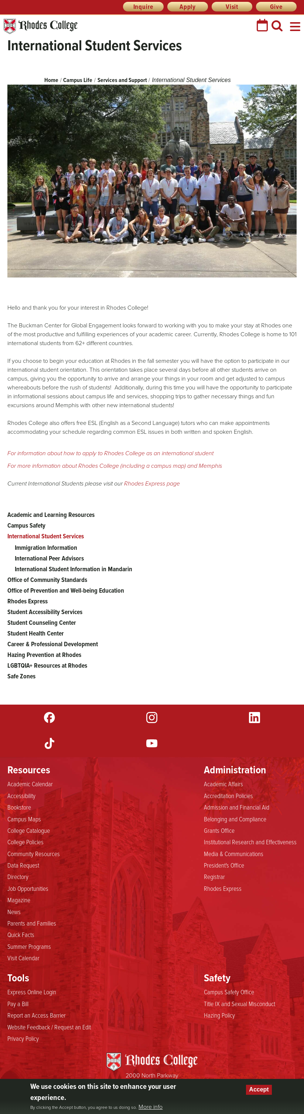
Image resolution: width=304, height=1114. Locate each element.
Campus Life (77, 80)
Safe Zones (21, 676)
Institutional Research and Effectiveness (250, 842)
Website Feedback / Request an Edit (49, 1027)
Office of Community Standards (47, 580)
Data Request (23, 865)
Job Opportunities (27, 888)
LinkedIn (254, 717)
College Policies (25, 842)
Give (276, 6)
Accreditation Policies (228, 796)
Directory (17, 877)
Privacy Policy (23, 1038)
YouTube (151, 743)
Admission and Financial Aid (236, 807)
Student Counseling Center (41, 622)
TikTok (49, 743)
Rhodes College (41, 26)
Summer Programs (29, 946)
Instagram (151, 717)
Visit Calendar (23, 958)
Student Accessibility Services (44, 612)
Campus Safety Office (229, 992)
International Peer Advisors (49, 558)
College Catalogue (28, 830)
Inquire (143, 6)
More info (151, 1107)
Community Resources (33, 854)
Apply (188, 6)
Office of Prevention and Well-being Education (65, 590)
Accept (259, 1089)
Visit (232, 6)
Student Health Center (35, 633)
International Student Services (45, 536)
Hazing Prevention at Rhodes (44, 655)
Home (51, 80)
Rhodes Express (27, 601)
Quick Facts (20, 935)
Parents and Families (31, 923)
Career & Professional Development (52, 644)
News (14, 912)
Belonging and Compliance (235, 819)
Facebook (49, 717)
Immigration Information (46, 547)
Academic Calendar (30, 784)
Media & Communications (233, 854)
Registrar (214, 877)
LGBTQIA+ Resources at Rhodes (47, 665)
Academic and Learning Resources (51, 514)
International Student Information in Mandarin (73, 569)
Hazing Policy (219, 1015)
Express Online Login (31, 992)
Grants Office (219, 830)
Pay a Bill (17, 1004)
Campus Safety (26, 525)
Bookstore (19, 807)
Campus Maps (24, 819)
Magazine (18, 900)
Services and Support (122, 80)
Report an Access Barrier (36, 1015)
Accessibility (21, 796)
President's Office (224, 865)
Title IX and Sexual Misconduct (239, 1004)
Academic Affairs (223, 784)
